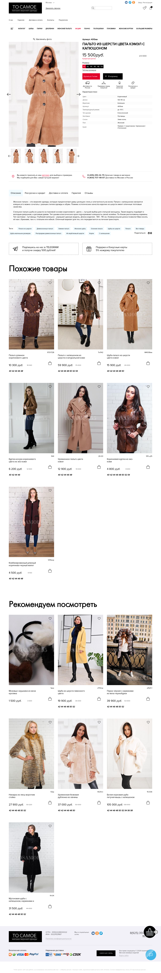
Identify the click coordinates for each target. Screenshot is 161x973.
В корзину (113, 76)
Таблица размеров (89, 70)
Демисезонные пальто (45, 229)
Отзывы (89, 193)
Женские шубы (80, 229)
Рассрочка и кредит (35, 193)
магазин (45, 175)
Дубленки (50, 29)
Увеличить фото (44, 39)
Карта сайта (123, 955)
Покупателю (63, 20)
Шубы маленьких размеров (20, 233)
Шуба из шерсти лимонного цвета (71, 692)
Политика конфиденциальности (58, 939)
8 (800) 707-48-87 (96, 177)
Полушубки (98, 29)
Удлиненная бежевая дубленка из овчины (68, 796)
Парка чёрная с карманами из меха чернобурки (120, 692)
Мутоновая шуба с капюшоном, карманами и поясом (21, 899)
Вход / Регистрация (145, 3)
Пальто (128, 229)
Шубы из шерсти (114, 229)
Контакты (50, 20)
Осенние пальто (97, 229)
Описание (16, 193)
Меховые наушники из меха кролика (22, 692)
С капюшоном (104, 233)
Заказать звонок (53, 8)
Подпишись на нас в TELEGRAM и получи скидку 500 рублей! (40, 249)
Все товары (140, 229)
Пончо (87, 29)
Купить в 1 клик (90, 76)
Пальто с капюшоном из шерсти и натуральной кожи (71, 356)
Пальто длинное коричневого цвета (18, 356)
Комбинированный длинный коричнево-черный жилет (22, 564)
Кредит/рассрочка (89, 59)
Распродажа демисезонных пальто (48, 233)
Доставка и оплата (36, 20)
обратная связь (106, 953)
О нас (11, 20)
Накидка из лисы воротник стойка (22, 796)
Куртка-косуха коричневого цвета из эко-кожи (22, 460)
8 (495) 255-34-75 (95, 175)
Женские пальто (64, 29)
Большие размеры (144, 29)
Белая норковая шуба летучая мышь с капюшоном (120, 796)
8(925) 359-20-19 (141, 933)
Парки (39, 29)
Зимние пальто (63, 229)
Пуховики (111, 29)
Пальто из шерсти (24, 229)
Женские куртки (126, 29)
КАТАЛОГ (21, 29)
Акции (78, 29)
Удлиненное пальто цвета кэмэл (70, 460)
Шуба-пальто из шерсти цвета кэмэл (118, 356)
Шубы (31, 29)
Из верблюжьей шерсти (75, 233)
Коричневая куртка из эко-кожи (120, 460)
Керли (91, 233)
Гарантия (21, 20)
